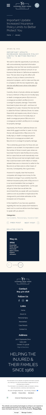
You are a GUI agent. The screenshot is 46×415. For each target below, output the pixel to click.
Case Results (23, 347)
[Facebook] (19, 322)
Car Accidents (11, 240)
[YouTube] (27, 322)
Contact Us (23, 351)
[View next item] (20, 287)
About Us (23, 336)
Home (23, 332)
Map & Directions (23, 369)
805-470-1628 (23, 313)
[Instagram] (23, 322)
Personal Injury (22, 240)
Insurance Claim (33, 240)
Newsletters (23, 343)
